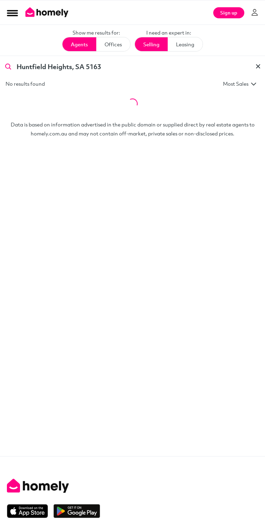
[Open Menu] (12, 12)
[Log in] (254, 12)
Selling (151, 44)
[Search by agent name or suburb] (132, 66)
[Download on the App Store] (30, 511)
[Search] (8, 66)
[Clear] (258, 66)
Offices (113, 44)
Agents (79, 44)
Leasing (185, 44)
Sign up (228, 12)
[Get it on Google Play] (76, 511)
